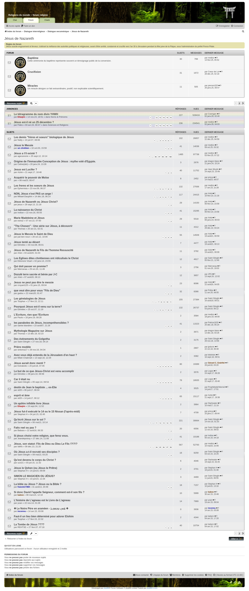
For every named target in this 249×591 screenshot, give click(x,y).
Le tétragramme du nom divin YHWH (36, 114)
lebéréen (212, 355)
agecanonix (23, 156)
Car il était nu (22, 379)
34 (156, 447)
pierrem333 (213, 85)
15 (167, 117)
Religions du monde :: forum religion (28, 15)
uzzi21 (21, 462)
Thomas (21, 228)
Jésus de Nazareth (19, 38)
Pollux (210, 290)
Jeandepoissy (24, 438)
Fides (20, 125)
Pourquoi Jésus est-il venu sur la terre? (38, 306)
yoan (20, 503)
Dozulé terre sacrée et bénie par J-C (35, 274)
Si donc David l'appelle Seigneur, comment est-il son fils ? (49, 492)
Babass (21, 430)
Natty (20, 140)
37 (167, 447)
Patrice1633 (213, 322)
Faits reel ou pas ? (25, 427)
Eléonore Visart (25, 261)
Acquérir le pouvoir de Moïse (31, 177)
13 (160, 117)
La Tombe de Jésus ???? (29, 524)
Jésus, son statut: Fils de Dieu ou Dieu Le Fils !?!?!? (45, 443)
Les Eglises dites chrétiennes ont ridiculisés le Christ (46, 258)
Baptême (33, 58)
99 (166, 157)
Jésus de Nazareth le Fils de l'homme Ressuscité (43, 250)
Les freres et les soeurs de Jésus (34, 185)
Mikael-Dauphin (25, 196)
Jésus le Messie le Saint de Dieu (33, 234)
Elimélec (22, 245)
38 (171, 447)
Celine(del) (23, 164)
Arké (210, 193)
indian (21, 212)
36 (163, 447)
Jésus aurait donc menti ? (29, 363)
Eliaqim (21, 117)
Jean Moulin (213, 169)
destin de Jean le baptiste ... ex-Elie (35, 387)
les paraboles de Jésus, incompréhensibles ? (41, 322)
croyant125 (23, 285)
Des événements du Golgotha (32, 339)
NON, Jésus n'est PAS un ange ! (33, 193)
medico (211, 58)
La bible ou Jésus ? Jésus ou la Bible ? (37, 484)
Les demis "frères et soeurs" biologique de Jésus (44, 137)
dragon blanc (213, 161)
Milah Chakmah (25, 358)
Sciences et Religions (58, 125)
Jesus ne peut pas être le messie (34, 282)
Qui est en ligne (12, 546)
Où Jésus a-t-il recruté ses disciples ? (37, 451)
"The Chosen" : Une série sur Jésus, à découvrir (43, 226)
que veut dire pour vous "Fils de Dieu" (37, 290)
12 (156, 117)
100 (170, 157)
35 (160, 447)
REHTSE (22, 527)
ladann (211, 516)
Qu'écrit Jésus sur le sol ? (29, 419)
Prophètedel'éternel (216, 387)
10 (167, 302)
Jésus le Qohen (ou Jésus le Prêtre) (35, 468)
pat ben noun (24, 237)
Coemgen (212, 114)
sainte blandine (25, 325)
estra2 (21, 220)
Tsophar (21, 301)
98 (163, 157)
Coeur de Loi (213, 72)
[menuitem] (28, 26)
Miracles (33, 85)
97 (159, 157)
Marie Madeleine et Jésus (29, 218)
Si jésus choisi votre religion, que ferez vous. (41, 435)
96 (156, 157)
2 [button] (239, 103)
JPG (210, 274)
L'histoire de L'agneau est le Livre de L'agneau (42, 500)
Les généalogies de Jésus (29, 298)
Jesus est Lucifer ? (25, 169)
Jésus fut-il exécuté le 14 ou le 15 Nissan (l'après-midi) (47, 411)
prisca (210, 177)
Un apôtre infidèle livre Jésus (31, 403)
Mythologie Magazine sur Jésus (33, 330)
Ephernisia (23, 188)
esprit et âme (22, 395)
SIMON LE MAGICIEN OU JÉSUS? (34, 476)
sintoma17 (22, 350)
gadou (21, 293)
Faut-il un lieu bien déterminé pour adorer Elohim (44, 516)
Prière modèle (22, 347)
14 (163, 117)
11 (171, 302)
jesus (20, 204)
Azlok (20, 172)
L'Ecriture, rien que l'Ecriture (31, 314)
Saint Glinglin (213, 258)
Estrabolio (22, 366)
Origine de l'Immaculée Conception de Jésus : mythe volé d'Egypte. (55, 161)
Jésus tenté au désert (27, 242)
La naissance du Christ (28, 209)
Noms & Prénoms (59, 117)
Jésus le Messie (23, 145)
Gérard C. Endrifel (216, 363)
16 (171, 117)
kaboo (21, 495)
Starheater (212, 403)
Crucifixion (34, 72)
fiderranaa (22, 269)
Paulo (20, 317)
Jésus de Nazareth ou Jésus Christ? (36, 201)
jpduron (211, 347)
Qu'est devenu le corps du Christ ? (35, 460)
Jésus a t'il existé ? (25, 153)
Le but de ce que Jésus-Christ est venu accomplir (44, 371)
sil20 (20, 390)
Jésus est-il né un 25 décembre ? (34, 122)
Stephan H (23, 414)
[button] (243, 103)
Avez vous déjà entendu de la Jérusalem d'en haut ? (45, 355)
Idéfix (20, 446)
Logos (210, 371)
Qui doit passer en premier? (31, 266)
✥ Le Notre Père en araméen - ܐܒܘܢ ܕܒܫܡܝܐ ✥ (41, 508)
